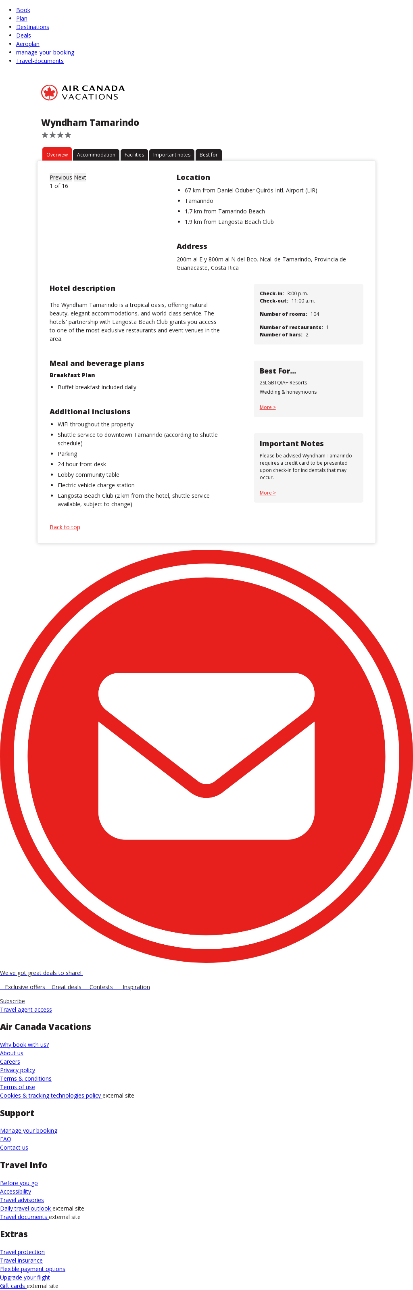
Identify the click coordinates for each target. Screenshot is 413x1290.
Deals (23, 35)
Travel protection (22, 1252)
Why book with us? (24, 1044)
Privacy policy (17, 1070)
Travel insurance (21, 1260)
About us (11, 1053)
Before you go (19, 1183)
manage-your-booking (45, 52)
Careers (10, 1061)
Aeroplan (28, 44)
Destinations (32, 27)
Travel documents (24, 1217)
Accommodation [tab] (96, 154)
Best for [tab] (209, 154)
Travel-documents (40, 61)
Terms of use (17, 1087)
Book (23, 10)
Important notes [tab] (171, 154)
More (266, 407)
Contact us (14, 1147)
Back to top (65, 527)
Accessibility (15, 1191)
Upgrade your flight (25, 1277)
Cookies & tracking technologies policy (51, 1095)
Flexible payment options (32, 1269)
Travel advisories (22, 1200)
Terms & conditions (26, 1078)
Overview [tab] (57, 154)
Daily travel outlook (26, 1208)
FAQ (5, 1139)
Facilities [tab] (134, 154)
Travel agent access (26, 1009)
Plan (21, 18)
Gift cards (13, 1286)
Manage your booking (28, 1130)
